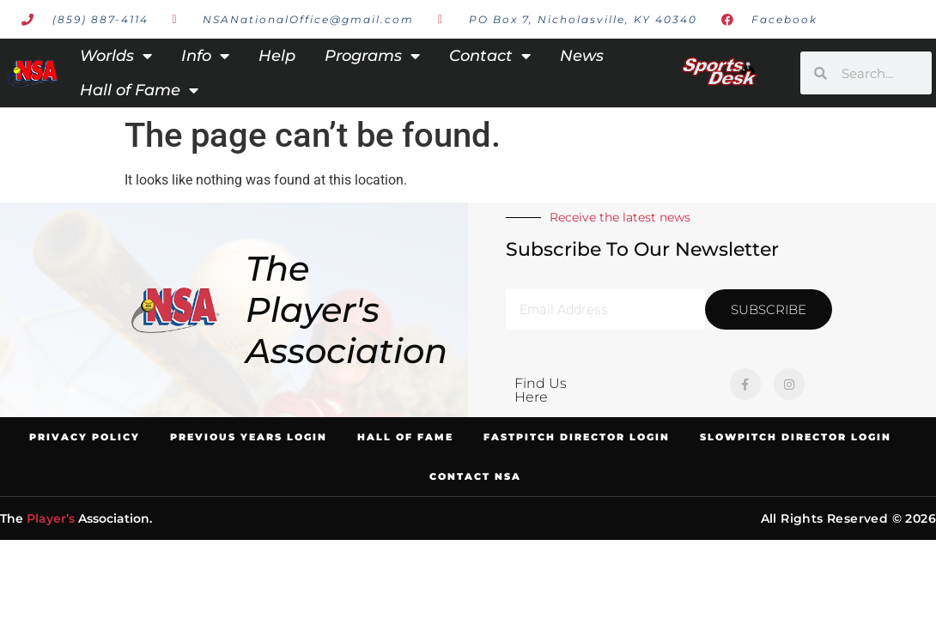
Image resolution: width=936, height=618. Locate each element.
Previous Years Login (248, 437)
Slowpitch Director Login (795, 437)
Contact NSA (475, 476)
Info (205, 55)
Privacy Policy (84, 437)
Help (276, 55)
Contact (490, 55)
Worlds (116, 55)
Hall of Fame (139, 90)
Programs (372, 55)
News (582, 55)
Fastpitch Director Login (576, 437)
